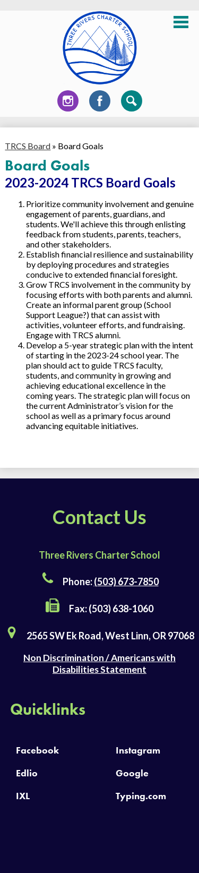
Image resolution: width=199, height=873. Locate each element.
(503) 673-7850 (126, 581)
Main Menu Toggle (181, 22)
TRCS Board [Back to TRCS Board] (27, 146)
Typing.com (141, 796)
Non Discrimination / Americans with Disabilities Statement (99, 663)
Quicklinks (47, 709)
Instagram (68, 104)
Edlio (27, 773)
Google (132, 773)
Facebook (99, 104)
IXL (23, 796)
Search (131, 104)
